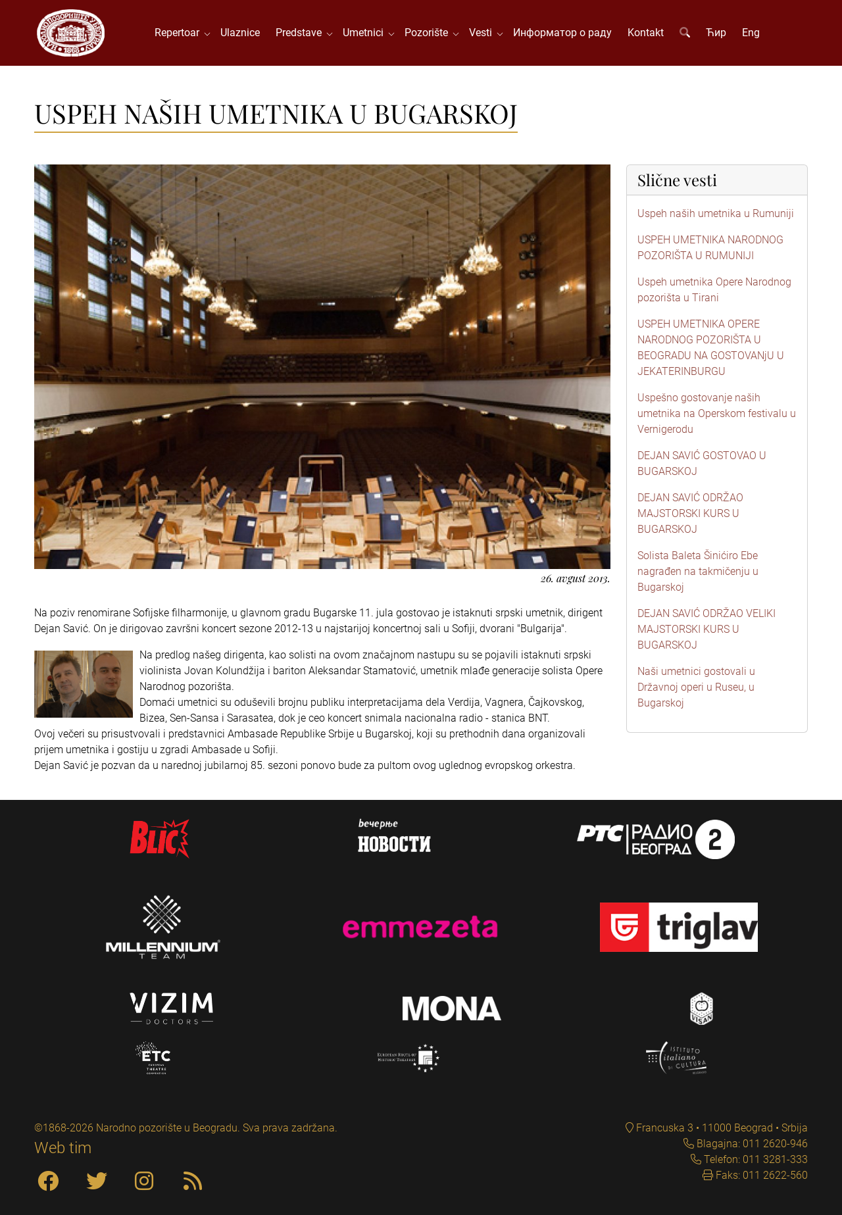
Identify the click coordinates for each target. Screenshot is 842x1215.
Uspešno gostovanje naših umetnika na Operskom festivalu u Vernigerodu (716, 413)
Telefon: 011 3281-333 (754, 1159)
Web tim (62, 1148)
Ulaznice (240, 32)
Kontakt (646, 32)
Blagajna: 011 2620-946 (751, 1143)
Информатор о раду (562, 32)
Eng (751, 32)
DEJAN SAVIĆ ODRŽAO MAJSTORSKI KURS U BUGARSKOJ (690, 513)
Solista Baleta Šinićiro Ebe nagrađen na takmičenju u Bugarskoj (697, 571)
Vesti (483, 32)
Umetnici (366, 32)
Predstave (301, 32)
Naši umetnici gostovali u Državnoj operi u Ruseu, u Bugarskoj (696, 687)
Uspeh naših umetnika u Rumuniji (715, 213)
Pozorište (429, 32)
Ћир (716, 32)
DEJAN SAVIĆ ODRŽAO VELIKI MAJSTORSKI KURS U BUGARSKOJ (706, 629)
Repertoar (180, 32)
